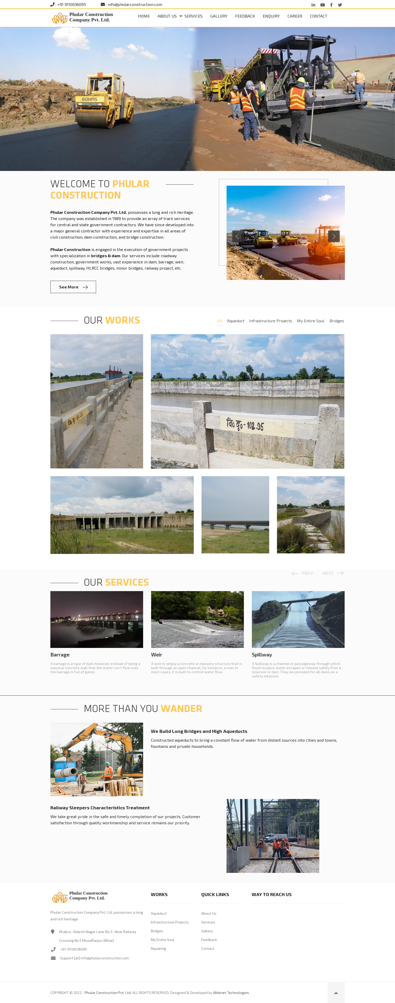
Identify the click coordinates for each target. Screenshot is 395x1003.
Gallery (218, 16)
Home (144, 16)
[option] (197, 99)
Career (295, 16)
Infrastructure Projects (270, 320)
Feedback (245, 16)
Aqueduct (235, 320)
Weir (156, 654)
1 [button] (371, 94)
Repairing (158, 948)
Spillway (262, 654)
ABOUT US (167, 16)
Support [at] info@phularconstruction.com (94, 958)
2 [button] (370, 103)
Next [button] (334, 236)
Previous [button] (238, 236)
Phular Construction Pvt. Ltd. (108, 992)
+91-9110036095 (73, 949)
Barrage (59, 654)
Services (193, 16)
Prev (307, 573)
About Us (208, 913)
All (219, 320)
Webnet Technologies (231, 992)
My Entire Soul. (311, 320)
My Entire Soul (162, 939)
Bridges (337, 320)
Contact (318, 16)
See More (73, 287)
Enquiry (271, 16)
